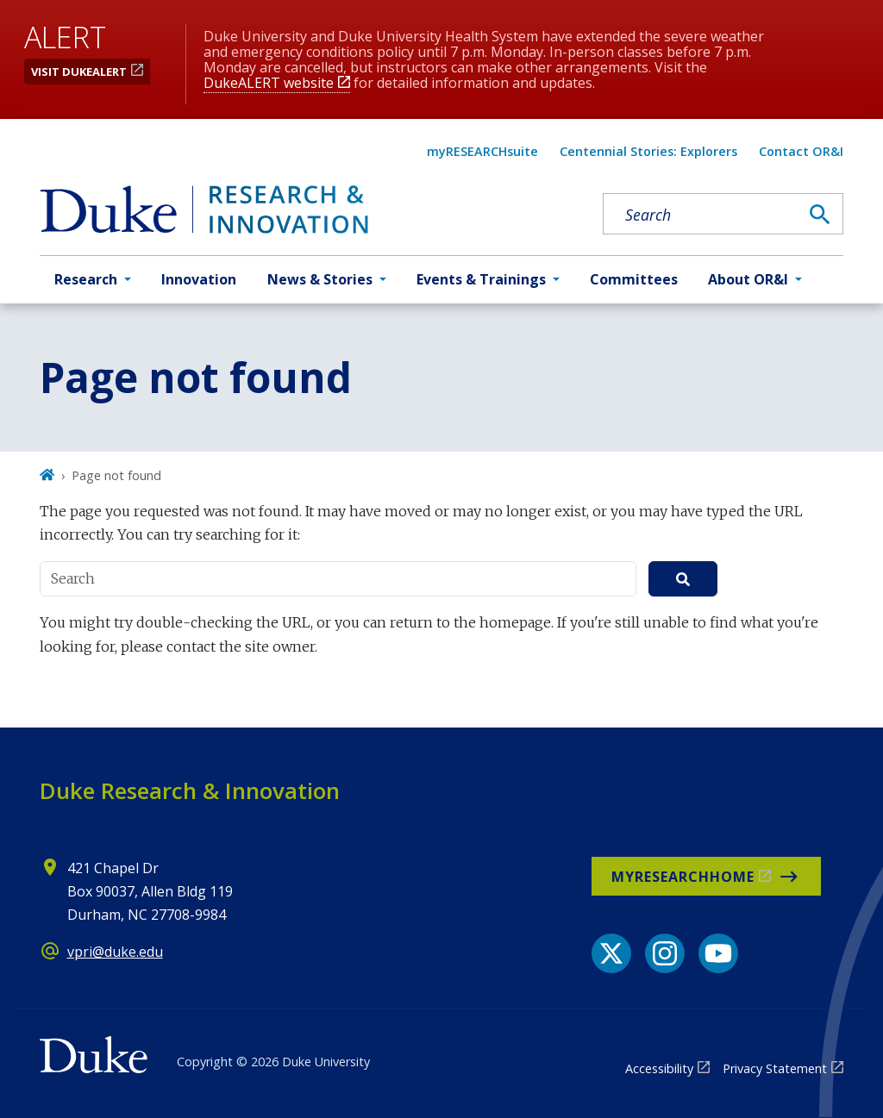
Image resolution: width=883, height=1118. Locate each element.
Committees (634, 279)
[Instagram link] (665, 953)
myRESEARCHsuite (482, 151)
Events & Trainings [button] (481, 279)
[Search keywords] (701, 214)
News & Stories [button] (320, 279)
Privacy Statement (775, 1068)
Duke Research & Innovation (190, 790)
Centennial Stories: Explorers (648, 151)
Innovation (198, 279)
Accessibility (659, 1068)
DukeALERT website (269, 82)
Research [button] (85, 279)
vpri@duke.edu (115, 951)
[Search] (820, 215)
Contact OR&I (801, 151)
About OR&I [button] (748, 279)
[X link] (611, 953)
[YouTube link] (718, 953)
